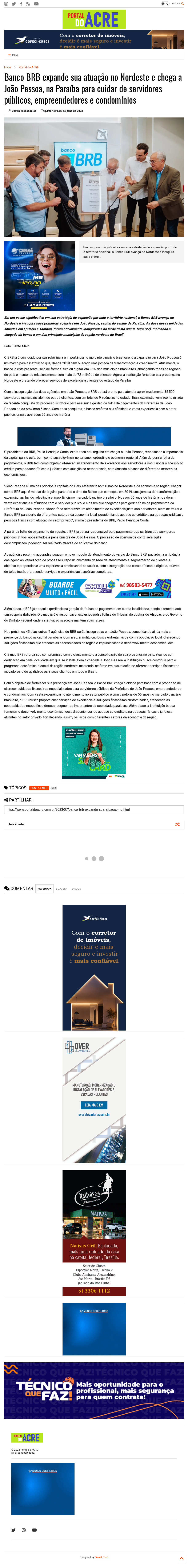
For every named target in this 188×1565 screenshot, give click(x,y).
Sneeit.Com (101, 1557)
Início (7, 67)
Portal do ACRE (29, 67)
